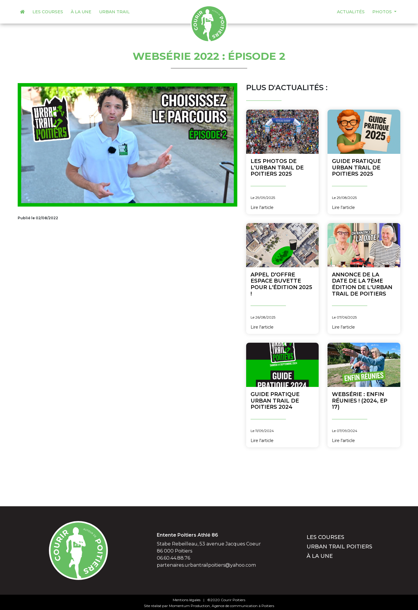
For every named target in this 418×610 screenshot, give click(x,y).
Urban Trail (114, 11)
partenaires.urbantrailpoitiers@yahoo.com (206, 565)
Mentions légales (186, 600)
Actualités (351, 11)
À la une (81, 11)
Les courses (47, 11)
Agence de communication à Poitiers (243, 606)
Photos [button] (382, 11)
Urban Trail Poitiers (339, 546)
